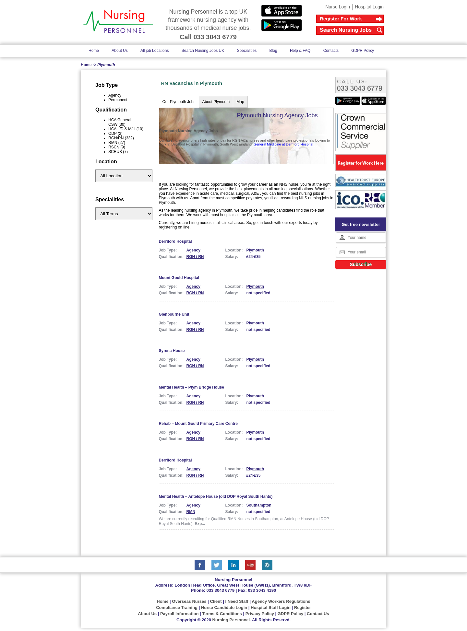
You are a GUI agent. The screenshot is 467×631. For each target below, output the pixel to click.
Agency (114, 95)
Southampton (258, 505)
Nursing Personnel (231, 619)
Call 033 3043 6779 (208, 37)
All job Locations (154, 50)
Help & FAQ (300, 50)
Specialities (247, 50)
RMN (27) (116, 142)
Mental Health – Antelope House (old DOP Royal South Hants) (216, 496)
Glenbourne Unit (174, 314)
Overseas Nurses (189, 601)
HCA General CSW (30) (119, 122)
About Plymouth (216, 101)
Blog (273, 50)
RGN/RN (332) (121, 138)
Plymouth (255, 250)
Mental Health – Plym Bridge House (191, 387)
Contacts (331, 50)
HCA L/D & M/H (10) (125, 129)
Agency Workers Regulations (281, 601)
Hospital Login (369, 6)
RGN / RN (195, 256)
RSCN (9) (116, 147)
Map (240, 101)
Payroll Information (179, 613)
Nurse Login (337, 6)
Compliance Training (177, 607)
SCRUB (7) (118, 151)
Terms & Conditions (222, 613)
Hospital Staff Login (271, 607)
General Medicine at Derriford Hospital (283, 144)
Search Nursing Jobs (346, 30)
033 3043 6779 (220, 590)
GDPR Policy (362, 50)
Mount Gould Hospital (179, 277)
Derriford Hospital (175, 241)
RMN (190, 511)
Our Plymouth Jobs (179, 101)
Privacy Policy (259, 613)
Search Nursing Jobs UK (203, 50)
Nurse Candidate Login (224, 607)
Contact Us (318, 613)
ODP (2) (115, 133)
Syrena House (172, 350)
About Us (119, 50)
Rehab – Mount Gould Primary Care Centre (198, 423)
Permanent (117, 100)
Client (216, 601)
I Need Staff (236, 601)
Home (94, 50)
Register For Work (341, 18)
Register (302, 607)
